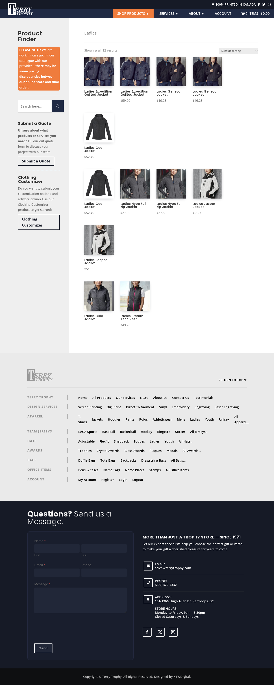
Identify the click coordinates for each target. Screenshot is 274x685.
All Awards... (192, 451)
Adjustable (86, 441)
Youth (209, 419)
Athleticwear (162, 419)
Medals (172, 451)
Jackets (97, 419)
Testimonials (203, 397)
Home (82, 397)
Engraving (202, 407)
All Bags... (178, 460)
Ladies (195, 419)
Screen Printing (90, 407)
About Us (160, 397)
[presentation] (68, 626)
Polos (143, 419)
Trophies (85, 451)
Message (42, 584)
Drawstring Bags (153, 460)
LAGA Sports (87, 432)
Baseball (108, 432)
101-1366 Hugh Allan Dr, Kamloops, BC (184, 601)
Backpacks (128, 460)
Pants (130, 419)
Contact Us (180, 397)
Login (123, 480)
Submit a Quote (36, 161)
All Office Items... (178, 470)
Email (39, 565)
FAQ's (144, 397)
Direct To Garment (140, 407)
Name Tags (111, 470)
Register (107, 480)
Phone (86, 565)
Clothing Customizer (32, 222)
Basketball (128, 432)
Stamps (155, 470)
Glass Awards (134, 451)
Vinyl (163, 407)
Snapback (121, 441)
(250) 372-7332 (166, 585)
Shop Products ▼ (133, 13)
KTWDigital (182, 676)
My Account (87, 480)
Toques (139, 441)
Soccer (180, 432)
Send (43, 648)
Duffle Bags (87, 460)
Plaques (156, 451)
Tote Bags (107, 460)
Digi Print (114, 407)
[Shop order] (238, 51)
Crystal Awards (108, 451)
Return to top (232, 380)
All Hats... (186, 441)
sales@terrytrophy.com (173, 568)
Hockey (146, 432)
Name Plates (134, 470)
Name (40, 541)
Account (223, 13)
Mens (181, 419)
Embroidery (181, 407)
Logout (137, 480)
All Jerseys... (199, 432)
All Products (101, 397)
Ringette (163, 432)
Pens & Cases (88, 470)
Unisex (224, 419)
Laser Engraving (227, 407)
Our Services (125, 397)
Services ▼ (168, 13)
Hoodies (114, 419)
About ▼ (196, 13)
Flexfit (104, 441)
